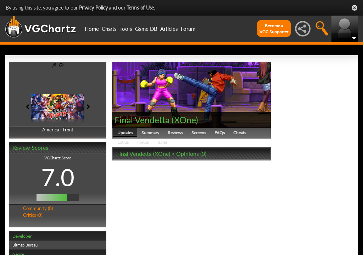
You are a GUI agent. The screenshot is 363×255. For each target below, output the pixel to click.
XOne (185, 119)
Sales (162, 142)
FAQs (219, 132)
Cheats (239, 132)
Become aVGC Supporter (273, 28)
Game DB (146, 29)
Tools (125, 29)
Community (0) (38, 208)
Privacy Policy (93, 8)
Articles (169, 29)
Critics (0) (32, 215)
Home (92, 29)
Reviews (175, 132)
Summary (150, 132)
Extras (123, 142)
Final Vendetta (142, 119)
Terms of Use (140, 8)
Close (354, 8)
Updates (125, 132)
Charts (109, 29)
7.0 (57, 177)
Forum (188, 29)
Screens (198, 132)
